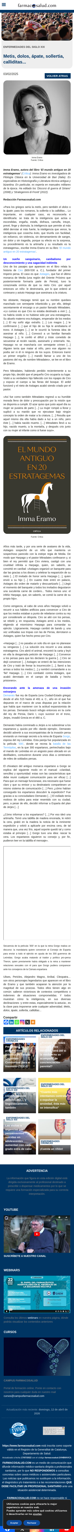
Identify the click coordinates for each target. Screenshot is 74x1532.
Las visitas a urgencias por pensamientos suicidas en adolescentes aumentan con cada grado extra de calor (18, 1137)
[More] (33, 1022)
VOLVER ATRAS (57, 75)
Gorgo (66, 736)
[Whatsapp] (16, 1022)
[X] (27, 1022)
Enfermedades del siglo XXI (53, 1036)
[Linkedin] (11, 1022)
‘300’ (21, 743)
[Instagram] (22, 1022)
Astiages (45, 273)
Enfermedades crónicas (15, 1040)
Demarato (9, 695)
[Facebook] (6, 1022)
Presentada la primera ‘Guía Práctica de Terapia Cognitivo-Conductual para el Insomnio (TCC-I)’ (17, 1056)
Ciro (20, 270)
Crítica (26, 173)
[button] (3, 5)
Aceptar (14, 1522)
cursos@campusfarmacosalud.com (24, 1395)
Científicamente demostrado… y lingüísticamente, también (16, 1101)
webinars (33, 1317)
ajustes (37, 1514)
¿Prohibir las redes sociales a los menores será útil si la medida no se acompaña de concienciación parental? (53, 1054)
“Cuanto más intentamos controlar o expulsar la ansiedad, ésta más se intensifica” (54, 1099)
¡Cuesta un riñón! (51, 1148)
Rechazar (31, 1522)
